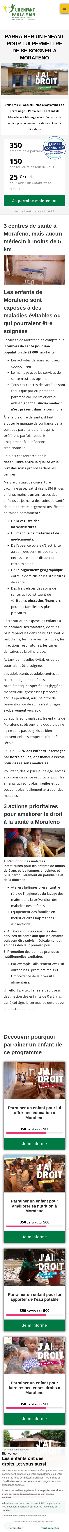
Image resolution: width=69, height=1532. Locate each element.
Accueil (28, 105)
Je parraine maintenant (34, 201)
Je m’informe (34, 1143)
